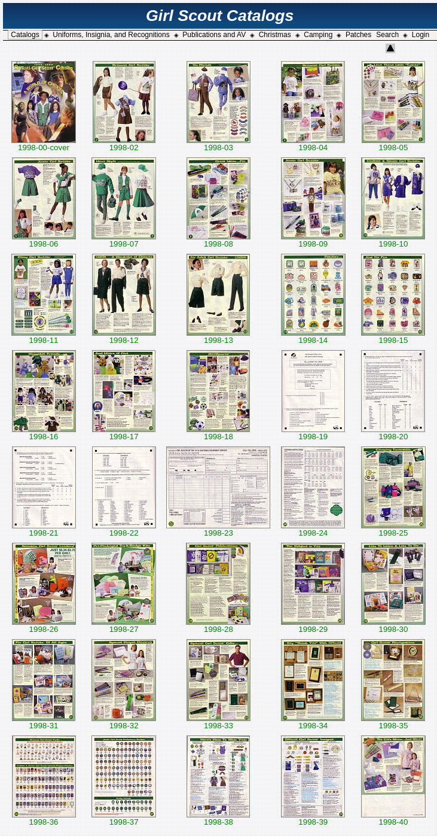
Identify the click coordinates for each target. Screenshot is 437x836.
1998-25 (393, 529)
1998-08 (218, 240)
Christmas (275, 35)
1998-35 (393, 722)
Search (387, 35)
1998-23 (218, 529)
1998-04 (313, 144)
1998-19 (313, 433)
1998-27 (123, 626)
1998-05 (393, 144)
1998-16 (44, 433)
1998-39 (313, 818)
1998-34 (313, 722)
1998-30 (393, 626)
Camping (318, 35)
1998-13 (218, 337)
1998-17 (123, 433)
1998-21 (44, 529)
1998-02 (124, 144)
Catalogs (25, 35)
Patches (358, 35)
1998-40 (393, 818)
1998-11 (43, 337)
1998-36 (44, 818)
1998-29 (313, 626)
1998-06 (44, 240)
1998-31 (43, 722)
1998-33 (218, 722)
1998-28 (218, 626)
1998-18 (218, 433)
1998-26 (44, 626)
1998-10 (393, 240)
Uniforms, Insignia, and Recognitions (111, 35)
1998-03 (218, 144)
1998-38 (218, 818)
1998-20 (393, 433)
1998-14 (313, 337)
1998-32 (123, 722)
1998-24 (313, 529)
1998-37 (123, 818)
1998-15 (393, 337)
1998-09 (313, 240)
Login (420, 35)
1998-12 (124, 337)
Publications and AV (214, 35)
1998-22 (124, 529)
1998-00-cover (43, 144)
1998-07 (123, 240)
